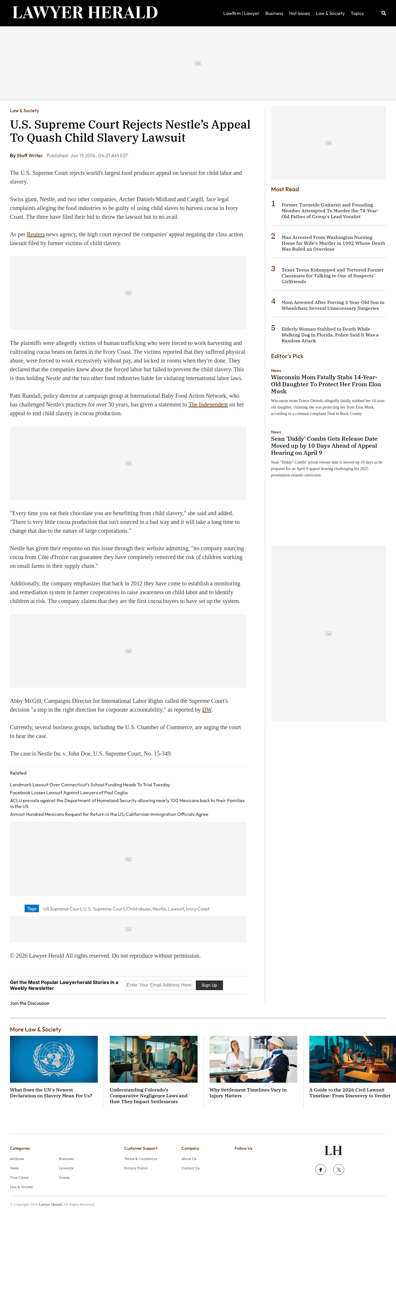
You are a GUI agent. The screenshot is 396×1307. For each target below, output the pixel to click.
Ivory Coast (198, 909)
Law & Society (330, 13)
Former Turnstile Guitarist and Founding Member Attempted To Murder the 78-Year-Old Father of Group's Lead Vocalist (330, 210)
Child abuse (138, 909)
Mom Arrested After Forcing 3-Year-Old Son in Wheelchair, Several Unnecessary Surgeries (333, 305)
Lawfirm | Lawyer (241, 13)
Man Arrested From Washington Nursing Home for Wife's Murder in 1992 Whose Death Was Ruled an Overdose (333, 243)
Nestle (159, 909)
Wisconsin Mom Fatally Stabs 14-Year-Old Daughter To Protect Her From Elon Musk (326, 384)
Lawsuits (66, 1168)
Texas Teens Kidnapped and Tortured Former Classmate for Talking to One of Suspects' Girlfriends (333, 275)
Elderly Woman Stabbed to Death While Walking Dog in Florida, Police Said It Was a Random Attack (330, 335)
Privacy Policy (136, 1168)
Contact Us (190, 1168)
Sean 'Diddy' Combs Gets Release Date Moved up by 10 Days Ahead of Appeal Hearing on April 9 (324, 446)
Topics (357, 13)
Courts (64, 1177)
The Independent (208, 404)
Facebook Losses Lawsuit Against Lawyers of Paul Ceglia (69, 792)
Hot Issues (299, 13)
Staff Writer (30, 155)
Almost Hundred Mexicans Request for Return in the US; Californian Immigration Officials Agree (109, 814)
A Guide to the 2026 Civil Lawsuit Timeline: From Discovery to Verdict (349, 1092)
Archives (17, 1158)
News (276, 370)
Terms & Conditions (140, 1158)
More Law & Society (35, 1029)
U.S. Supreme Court (103, 909)
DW (206, 709)
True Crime (19, 1177)
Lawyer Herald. (51, 1204)
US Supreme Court (62, 909)
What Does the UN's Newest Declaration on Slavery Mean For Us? (51, 1092)
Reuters (36, 234)
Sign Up (209, 985)
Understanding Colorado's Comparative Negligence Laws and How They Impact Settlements (149, 1095)
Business (274, 13)
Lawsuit (176, 909)
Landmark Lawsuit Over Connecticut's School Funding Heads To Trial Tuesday (90, 784)
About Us (188, 1158)
